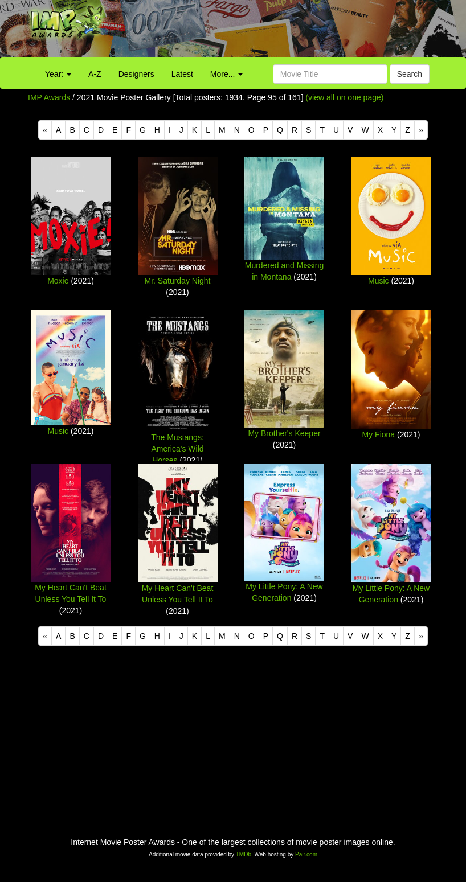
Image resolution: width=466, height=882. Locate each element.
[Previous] (45, 130)
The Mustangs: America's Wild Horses (177, 449)
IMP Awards (49, 97)
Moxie (57, 280)
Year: (58, 74)
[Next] (421, 130)
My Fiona (378, 434)
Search (409, 74)
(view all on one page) (344, 97)
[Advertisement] (291, 31)
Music (378, 280)
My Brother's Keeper (284, 433)
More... (226, 74)
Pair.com (306, 854)
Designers (136, 74)
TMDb (243, 854)
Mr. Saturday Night (178, 280)
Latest (182, 74)
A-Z (94, 74)
